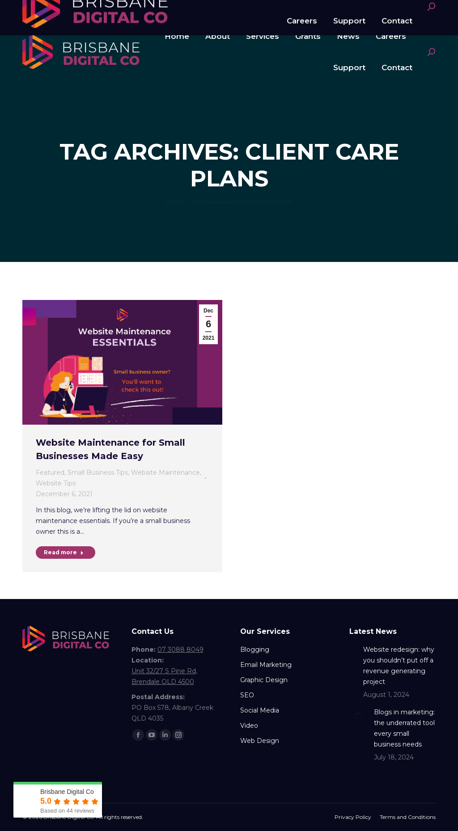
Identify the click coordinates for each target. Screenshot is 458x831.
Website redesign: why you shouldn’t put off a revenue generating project (398, 665)
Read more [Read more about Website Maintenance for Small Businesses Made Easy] (64, 552)
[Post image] (352, 647)
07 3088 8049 (56, 10)
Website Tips (56, 483)
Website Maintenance (165, 472)
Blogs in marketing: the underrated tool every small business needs (404, 728)
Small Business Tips (98, 472)
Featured (50, 472)
